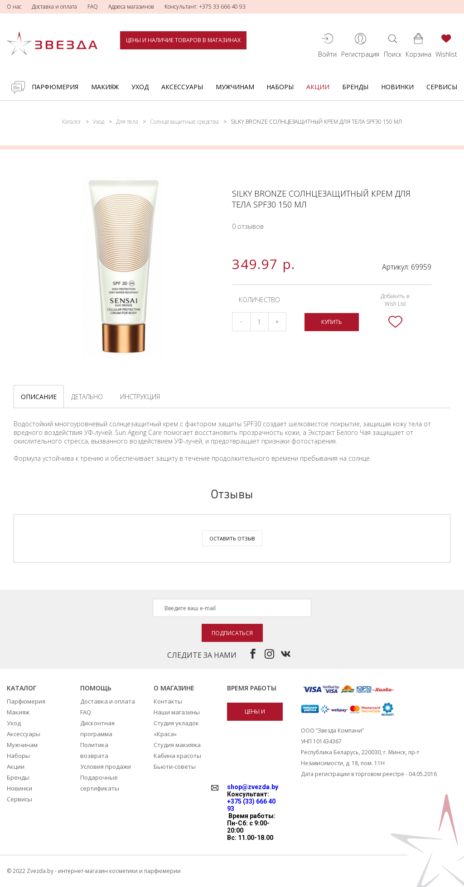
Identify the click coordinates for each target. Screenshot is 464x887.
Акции (317, 86)
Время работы (251, 688)
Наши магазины (177, 712)
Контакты (168, 701)
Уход (140, 86)
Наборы (280, 86)
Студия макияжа (177, 745)
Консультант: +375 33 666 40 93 (205, 6)
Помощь (95, 688)
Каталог (71, 121)
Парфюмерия (55, 86)
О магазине (174, 688)
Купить (331, 322)
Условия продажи (105, 766)
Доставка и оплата (54, 6)
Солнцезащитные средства (184, 121)
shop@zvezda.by (252, 787)
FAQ (92, 6)
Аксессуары (182, 86)
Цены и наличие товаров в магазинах (183, 40)
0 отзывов (248, 226)
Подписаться (232, 633)
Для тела (127, 121)
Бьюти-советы (175, 766)
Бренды (355, 86)
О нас (14, 6)
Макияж (105, 86)
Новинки (397, 86)
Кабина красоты (177, 756)
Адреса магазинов (131, 6)
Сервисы (441, 86)
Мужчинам (235, 86)
